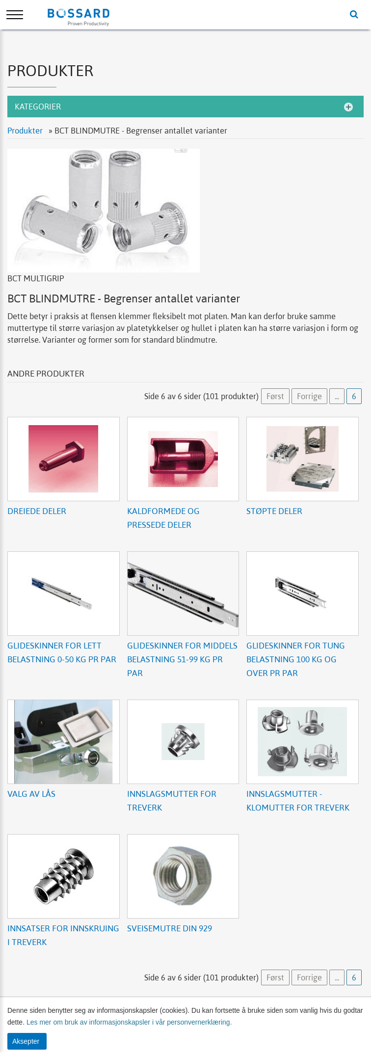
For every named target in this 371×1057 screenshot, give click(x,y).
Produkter (26, 130)
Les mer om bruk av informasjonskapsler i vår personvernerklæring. (128, 1022)
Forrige (309, 396)
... (337, 396)
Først (275, 396)
